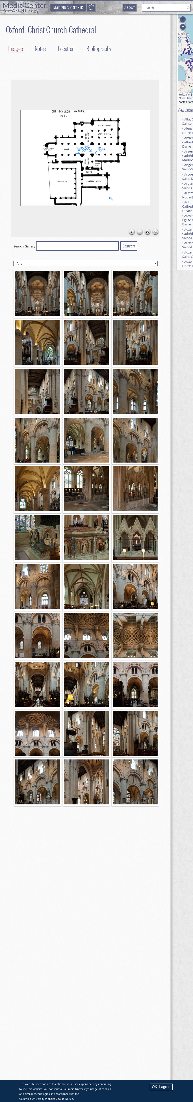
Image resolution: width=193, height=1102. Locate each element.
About (129, 7)
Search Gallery (24, 246)
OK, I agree (161, 1087)
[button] (190, 63)
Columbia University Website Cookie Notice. (46, 1099)
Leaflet (184, 94)
